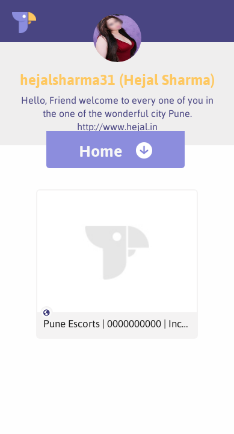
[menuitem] (115, 149)
